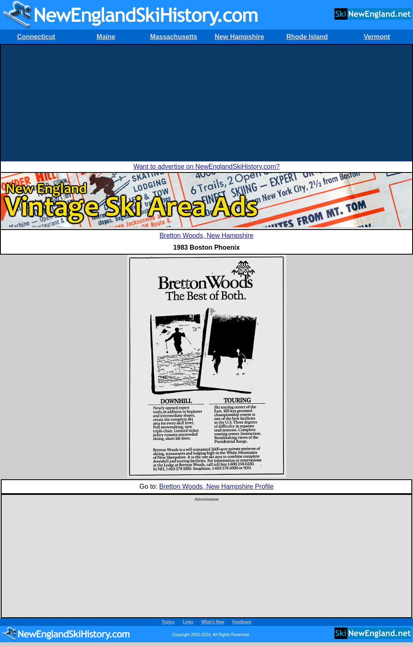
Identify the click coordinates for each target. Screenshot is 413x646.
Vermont (377, 36)
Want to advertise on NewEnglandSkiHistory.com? (206, 166)
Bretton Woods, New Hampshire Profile (216, 486)
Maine (106, 36)
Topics (168, 622)
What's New (213, 622)
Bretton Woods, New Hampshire (206, 235)
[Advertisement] (206, 102)
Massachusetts (173, 36)
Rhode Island (306, 36)
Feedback (241, 622)
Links (188, 622)
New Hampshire (239, 36)
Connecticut (36, 36)
